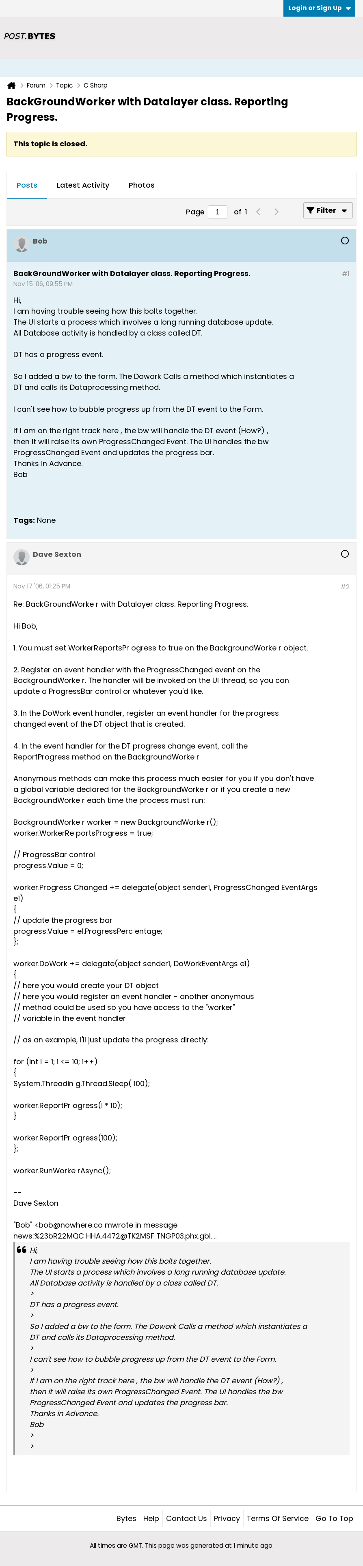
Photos (142, 185)
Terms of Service (278, 1518)
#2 (345, 587)
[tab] (27, 185)
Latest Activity (83, 185)
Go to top (334, 1518)
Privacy (227, 1518)
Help (151, 1518)
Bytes (126, 1518)
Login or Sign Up (319, 8)
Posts (27, 185)
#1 (346, 274)
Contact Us (186, 1518)
